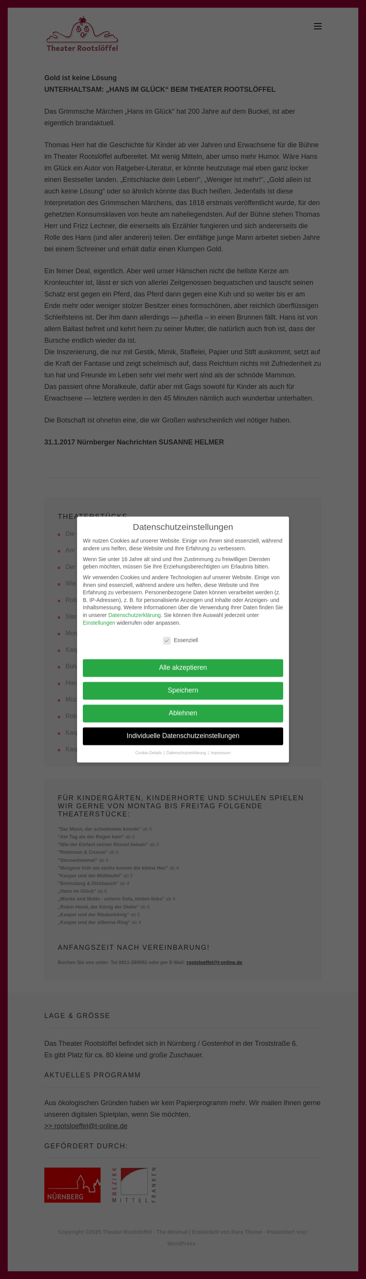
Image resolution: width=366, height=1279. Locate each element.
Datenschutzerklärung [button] (186, 747)
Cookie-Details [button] (149, 747)
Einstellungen (99, 617)
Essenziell (176, 634)
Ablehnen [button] (183, 707)
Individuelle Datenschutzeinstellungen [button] (183, 730)
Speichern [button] (183, 684)
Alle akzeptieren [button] (183, 662)
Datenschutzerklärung (134, 609)
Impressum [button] (221, 747)
